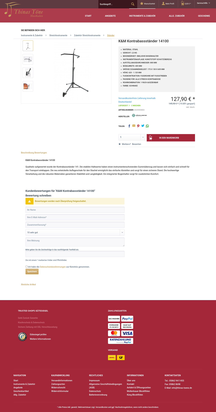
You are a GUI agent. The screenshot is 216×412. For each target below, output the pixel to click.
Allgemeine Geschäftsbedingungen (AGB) (105, 386)
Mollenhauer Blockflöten (138, 391)
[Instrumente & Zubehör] (142, 13)
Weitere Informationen (40, 339)
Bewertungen (40, 152)
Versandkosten (102, 407)
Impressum (94, 380)
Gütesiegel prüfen (38, 334)
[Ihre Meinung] (75, 242)
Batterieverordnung (98, 395)
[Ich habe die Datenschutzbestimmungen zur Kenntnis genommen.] (26, 267)
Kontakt (130, 384)
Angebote (18, 387)
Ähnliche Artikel (28, 284)
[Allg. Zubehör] (176, 14)
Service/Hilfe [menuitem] (202, 3)
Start (16, 380)
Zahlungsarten (58, 384)
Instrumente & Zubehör (24, 384)
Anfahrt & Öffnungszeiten (139, 387)
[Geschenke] (204, 14)
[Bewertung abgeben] (75, 232)
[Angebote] (110, 14)
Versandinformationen (61, 380)
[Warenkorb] (188, 3)
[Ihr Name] (75, 210)
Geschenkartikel (21, 391)
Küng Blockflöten (135, 395)
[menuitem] (149, 3)
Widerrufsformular (60, 391)
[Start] (88, 14)
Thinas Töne (23, 10)
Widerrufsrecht (58, 387)
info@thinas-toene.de (182, 388)
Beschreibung (27, 152)
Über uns (131, 380)
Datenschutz (95, 391)
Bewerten (135, 144)
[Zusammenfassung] (75, 225)
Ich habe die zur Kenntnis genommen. (59, 267)
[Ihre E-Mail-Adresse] (75, 217)
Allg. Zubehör (20, 395)
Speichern (32, 271)
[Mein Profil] (170, 3)
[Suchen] (133, 4)
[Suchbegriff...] (117, 4)
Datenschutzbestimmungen (53, 267)
